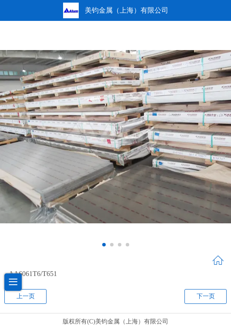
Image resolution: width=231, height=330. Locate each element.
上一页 (26, 296)
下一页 (206, 296)
